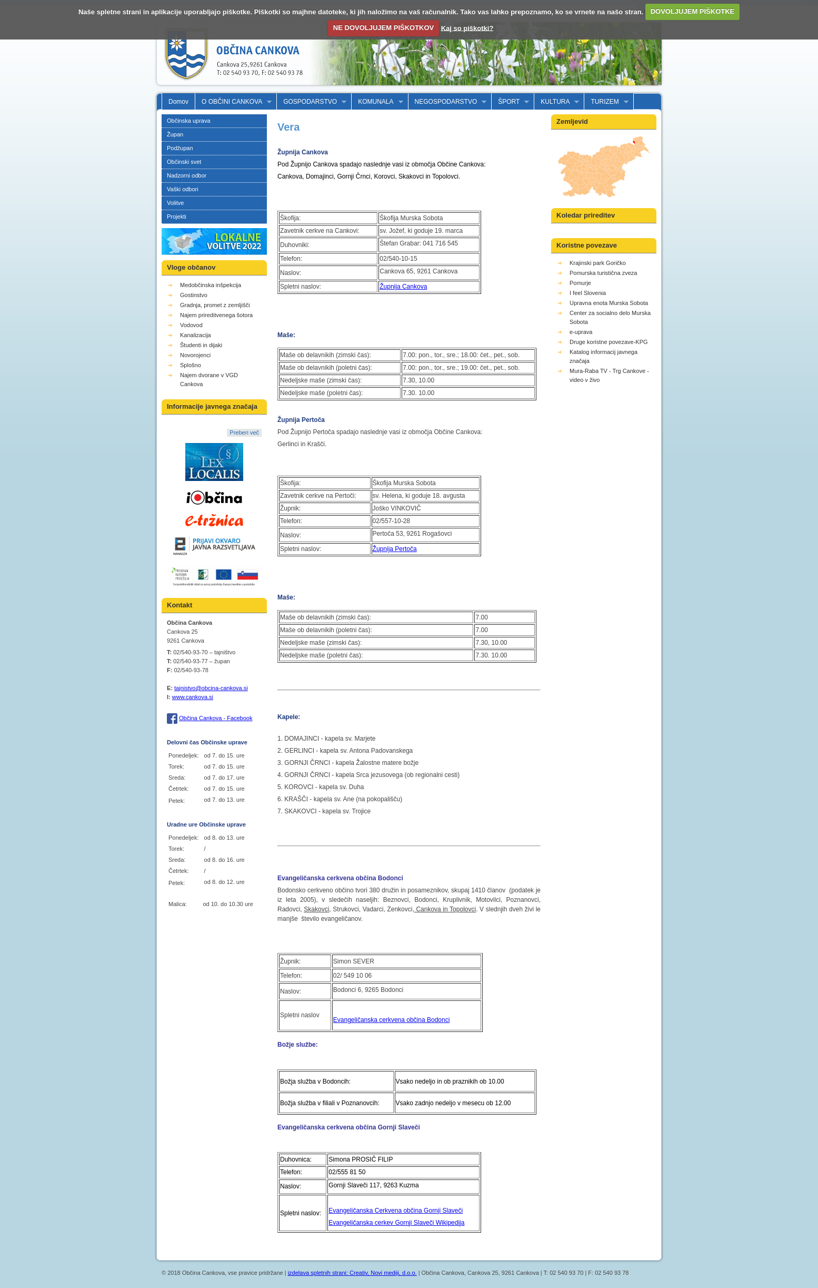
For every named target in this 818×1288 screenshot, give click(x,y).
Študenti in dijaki (201, 345)
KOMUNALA (377, 102)
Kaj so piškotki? (467, 28)
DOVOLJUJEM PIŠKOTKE (693, 11)
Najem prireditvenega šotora (216, 315)
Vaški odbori (182, 189)
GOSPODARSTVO (311, 102)
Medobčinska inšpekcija (210, 285)
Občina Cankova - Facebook (215, 718)
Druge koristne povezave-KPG (609, 342)
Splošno (190, 365)
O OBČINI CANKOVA (233, 102)
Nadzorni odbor (186, 175)
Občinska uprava (189, 120)
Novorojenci (195, 355)
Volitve (175, 203)
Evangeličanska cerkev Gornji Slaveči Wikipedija (396, 1222)
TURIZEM (606, 102)
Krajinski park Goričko (598, 263)
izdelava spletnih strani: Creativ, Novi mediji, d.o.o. (352, 1273)
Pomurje (580, 283)
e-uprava (581, 332)
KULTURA (556, 102)
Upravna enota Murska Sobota (609, 303)
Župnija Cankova (403, 286)
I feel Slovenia (588, 293)
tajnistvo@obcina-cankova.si (211, 688)
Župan (175, 134)
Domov (178, 101)
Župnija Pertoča (395, 549)
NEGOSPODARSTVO (447, 102)
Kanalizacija (195, 335)
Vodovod (191, 325)
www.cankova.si (192, 697)
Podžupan (180, 148)
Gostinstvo (193, 295)
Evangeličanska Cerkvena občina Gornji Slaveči (395, 1210)
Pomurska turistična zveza (603, 273)
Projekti (176, 216)
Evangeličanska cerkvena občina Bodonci (391, 1020)
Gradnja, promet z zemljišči (215, 305)
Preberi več (244, 432)
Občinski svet (184, 162)
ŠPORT (510, 102)
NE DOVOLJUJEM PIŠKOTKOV (383, 28)
